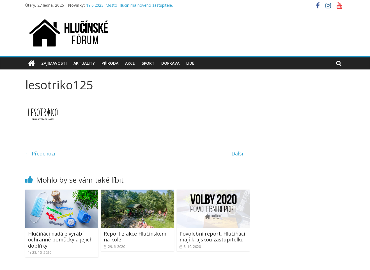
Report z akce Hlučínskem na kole (135, 236)
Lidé (190, 63)
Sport (148, 63)
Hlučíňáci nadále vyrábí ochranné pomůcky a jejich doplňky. (60, 239)
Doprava (170, 63)
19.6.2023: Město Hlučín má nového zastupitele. (129, 5)
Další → (240, 153)
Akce (130, 63)
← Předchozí (40, 153)
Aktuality (84, 63)
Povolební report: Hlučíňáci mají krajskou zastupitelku (212, 236)
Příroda (110, 63)
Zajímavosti (54, 63)
